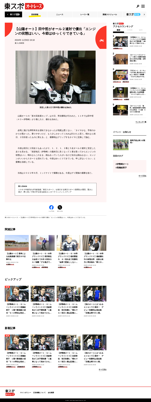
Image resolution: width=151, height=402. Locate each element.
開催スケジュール (110, 14)
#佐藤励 (126, 99)
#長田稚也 (44, 267)
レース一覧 (84, 14)
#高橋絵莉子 (21, 367)
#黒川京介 (125, 82)
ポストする (60, 208)
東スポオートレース (11, 217)
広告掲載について (39, 392)
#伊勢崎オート (11, 367)
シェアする (51, 208)
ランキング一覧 (140, 122)
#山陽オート (10, 264)
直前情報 (34, 14)
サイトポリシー (25, 392)
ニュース (59, 14)
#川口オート (117, 82)
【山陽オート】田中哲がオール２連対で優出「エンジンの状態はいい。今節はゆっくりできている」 (53, 217)
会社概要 (51, 392)
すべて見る (102, 369)
